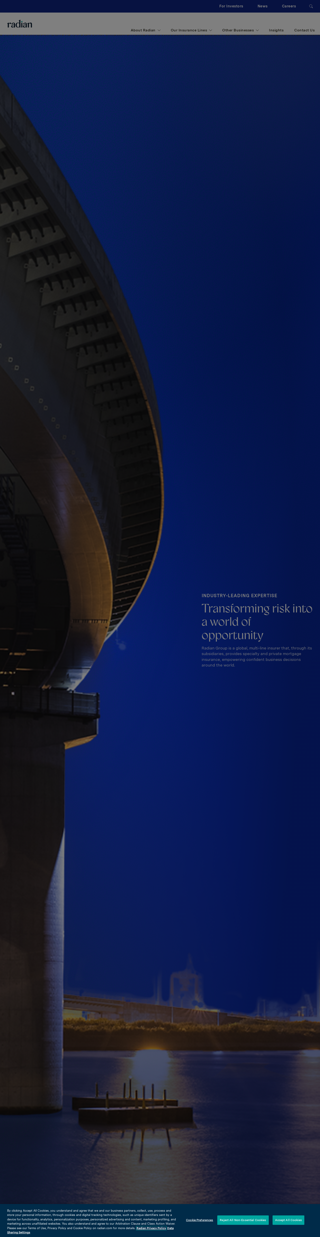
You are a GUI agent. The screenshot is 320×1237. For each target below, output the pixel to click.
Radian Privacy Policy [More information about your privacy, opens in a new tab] (151, 1228)
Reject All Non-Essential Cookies (243, 1220)
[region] (160, 1220)
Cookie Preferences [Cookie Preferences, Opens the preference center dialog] (199, 1220)
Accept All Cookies (288, 1220)
